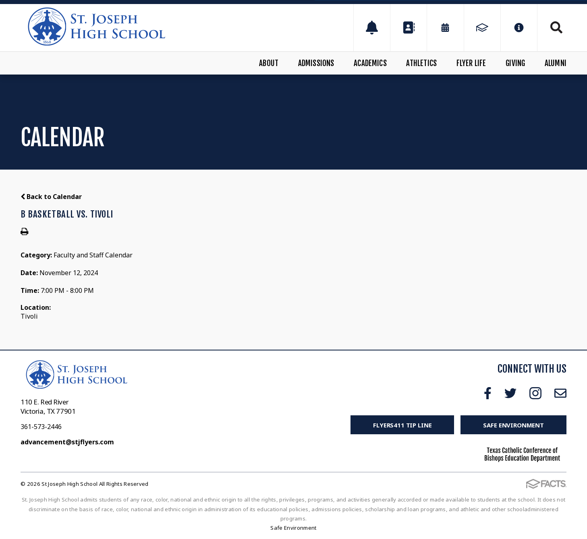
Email (560, 393)
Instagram (535, 393)
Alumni (555, 63)
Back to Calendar (51, 196)
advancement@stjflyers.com (67, 441)
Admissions (316, 63)
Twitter (510, 393)
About (268, 63)
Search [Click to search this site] (556, 27)
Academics (370, 63)
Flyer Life (471, 63)
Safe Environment (513, 425)
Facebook (488, 393)
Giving (515, 63)
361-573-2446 (41, 426)
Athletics (421, 63)
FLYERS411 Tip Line (402, 425)
